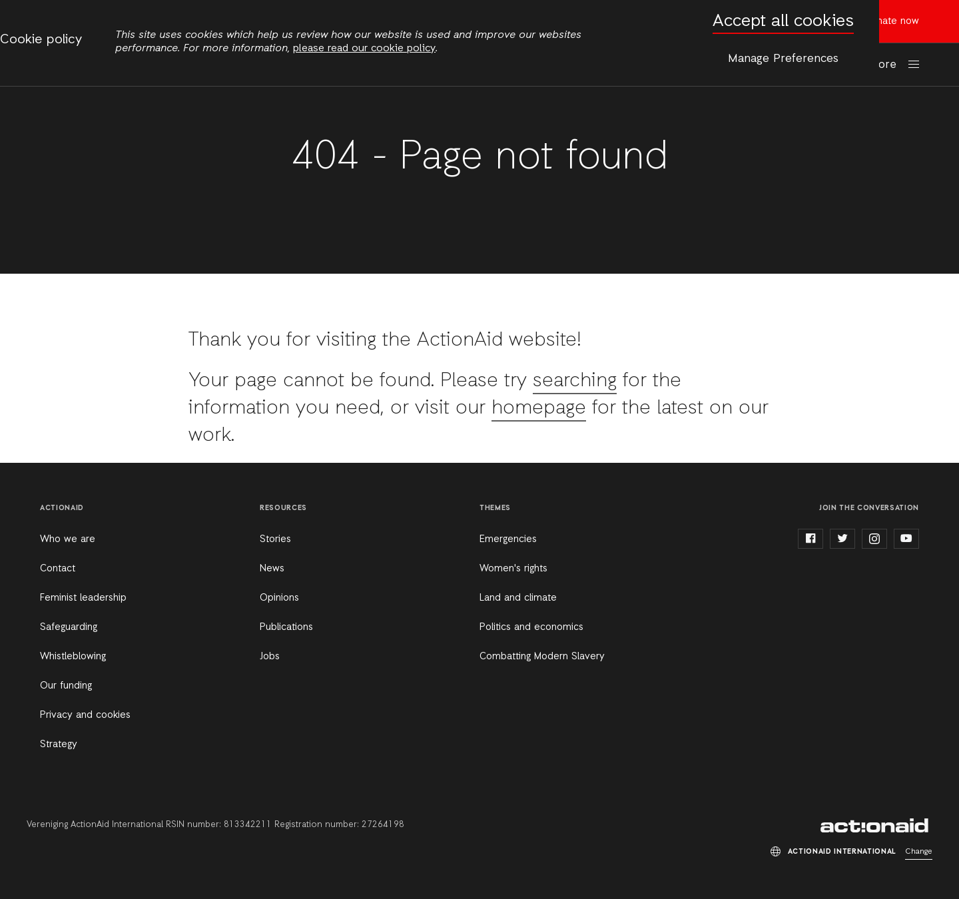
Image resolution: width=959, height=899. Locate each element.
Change (918, 851)
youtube (906, 539)
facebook (810, 539)
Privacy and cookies (85, 715)
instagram (874, 539)
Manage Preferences (783, 59)
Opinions (279, 598)
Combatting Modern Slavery (542, 656)
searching (575, 381)
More (883, 65)
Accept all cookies (783, 21)
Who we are (67, 539)
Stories (275, 539)
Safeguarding (68, 627)
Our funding (66, 686)
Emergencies (508, 539)
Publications (286, 627)
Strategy (58, 744)
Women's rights (513, 568)
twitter (842, 539)
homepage (538, 408)
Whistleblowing (73, 656)
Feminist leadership (83, 598)
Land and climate (518, 598)
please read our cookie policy (364, 48)
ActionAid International (876, 825)
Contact (57, 568)
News (272, 568)
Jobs (270, 656)
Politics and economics (531, 627)
